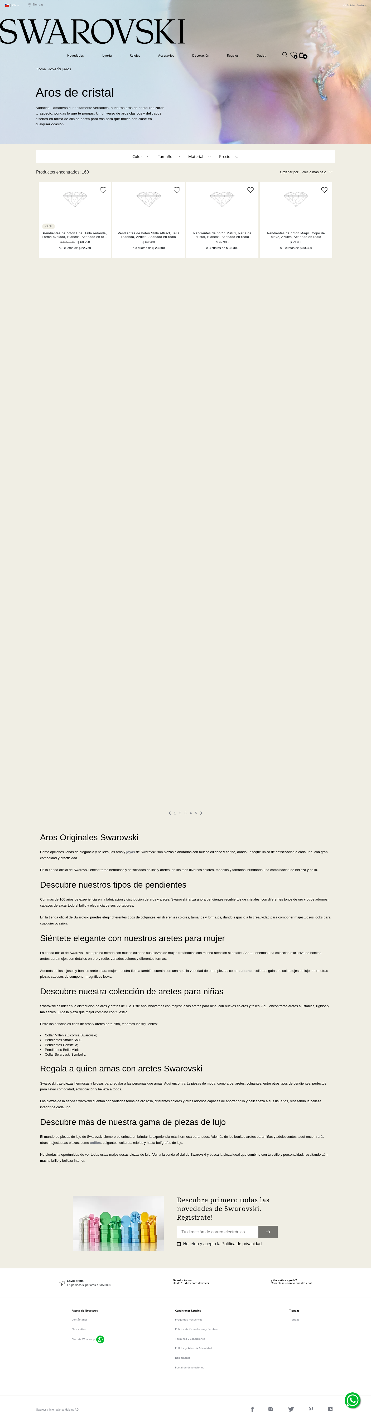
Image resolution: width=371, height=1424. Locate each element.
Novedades (75, 55)
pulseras (245, 971)
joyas (130, 852)
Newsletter (79, 1329)
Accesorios (166, 55)
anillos (95, 1143)
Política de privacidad (241, 1244)
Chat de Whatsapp (83, 1339)
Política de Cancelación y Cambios (196, 1329)
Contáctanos (80, 1319)
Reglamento (182, 1357)
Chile (12, 5)
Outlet (261, 55)
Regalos (233, 55)
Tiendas (35, 5)
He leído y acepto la (222, 1244)
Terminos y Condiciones (190, 1339)
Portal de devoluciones (189, 1367)
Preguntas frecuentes (188, 1319)
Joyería (107, 55)
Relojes (135, 55)
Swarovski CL (41, 69)
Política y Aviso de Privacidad (193, 1348)
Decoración (200, 55)
